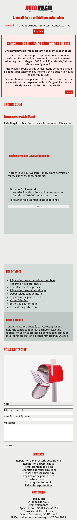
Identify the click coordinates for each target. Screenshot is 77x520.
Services (44, 25)
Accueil (9, 25)
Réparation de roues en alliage (28, 290)
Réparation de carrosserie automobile (32, 280)
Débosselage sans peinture (26, 293)
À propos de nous (27, 25)
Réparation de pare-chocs (25, 283)
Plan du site (38, 498)
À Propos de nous (38, 501)
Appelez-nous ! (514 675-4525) (39, 508)
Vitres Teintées (19, 300)
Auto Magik (38, 492)
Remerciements (38, 504)
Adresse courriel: (14, 410)
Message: (9, 422)
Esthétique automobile (23, 303)
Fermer (69, 92)
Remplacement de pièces (25, 287)
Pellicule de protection (23, 307)
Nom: (7, 403)
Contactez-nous (62, 25)
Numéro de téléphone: (17, 416)
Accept (38, 206)
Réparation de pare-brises (25, 297)
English (38, 31)
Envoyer (9, 445)
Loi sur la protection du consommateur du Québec (38, 335)
